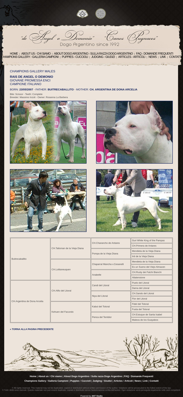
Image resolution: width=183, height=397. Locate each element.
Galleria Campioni (45, 56)
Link (163, 56)
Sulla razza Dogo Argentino (111, 53)
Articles (124, 56)
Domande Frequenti (158, 53)
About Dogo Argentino (71, 53)
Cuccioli (81, 56)
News (153, 56)
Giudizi (110, 56)
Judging (97, 56)
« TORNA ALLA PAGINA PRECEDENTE (32, 329)
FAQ (138, 53)
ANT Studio (97, 396)
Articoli (139, 56)
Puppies (67, 56)
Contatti (175, 56)
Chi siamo (44, 53)
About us (28, 53)
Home (14, 53)
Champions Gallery (15, 56)
